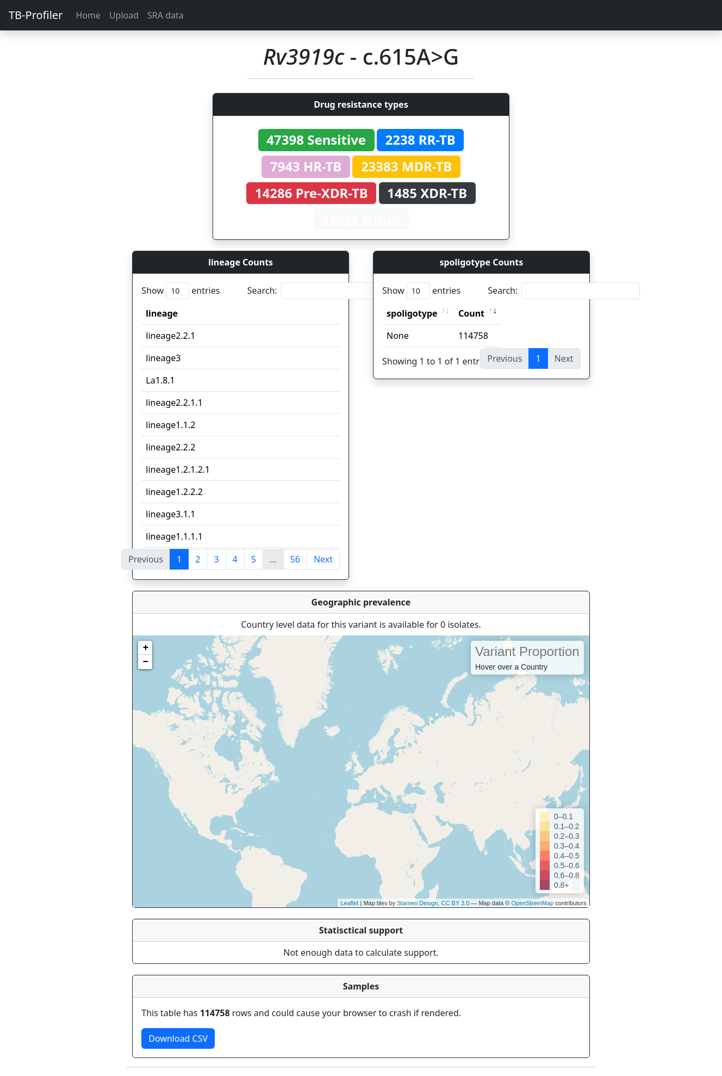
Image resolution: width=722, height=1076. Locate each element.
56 (295, 559)
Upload (124, 15)
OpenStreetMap (532, 903)
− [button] (145, 662)
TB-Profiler (36, 15)
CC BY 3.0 (455, 903)
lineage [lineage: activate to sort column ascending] (162, 313)
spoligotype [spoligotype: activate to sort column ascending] (412, 313)
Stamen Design (417, 903)
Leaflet (349, 903)
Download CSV (178, 1038)
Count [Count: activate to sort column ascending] (471, 313)
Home (88, 15)
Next (323, 559)
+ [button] (145, 647)
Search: (323, 290)
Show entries (180, 290)
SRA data (165, 15)
